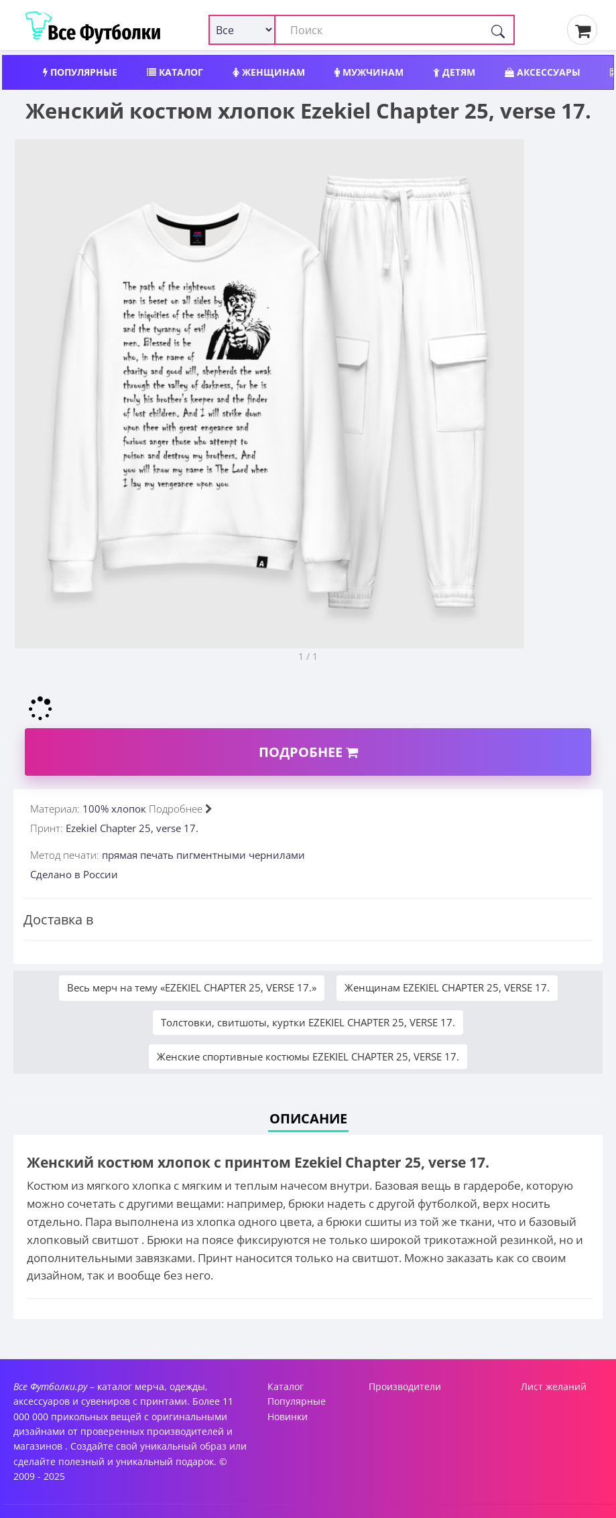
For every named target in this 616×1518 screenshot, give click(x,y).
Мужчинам (369, 72)
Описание (308, 1118)
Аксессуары (542, 72)
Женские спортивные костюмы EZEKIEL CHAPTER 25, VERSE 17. (308, 1056)
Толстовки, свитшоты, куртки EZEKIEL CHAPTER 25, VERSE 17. (308, 1022)
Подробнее (308, 752)
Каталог (175, 72)
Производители (405, 1386)
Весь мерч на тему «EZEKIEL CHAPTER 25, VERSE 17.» (191, 987)
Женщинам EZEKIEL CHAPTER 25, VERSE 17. (447, 987)
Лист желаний (554, 1386)
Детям (454, 72)
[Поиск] (498, 30)
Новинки (287, 1416)
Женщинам (269, 72)
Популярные (80, 72)
